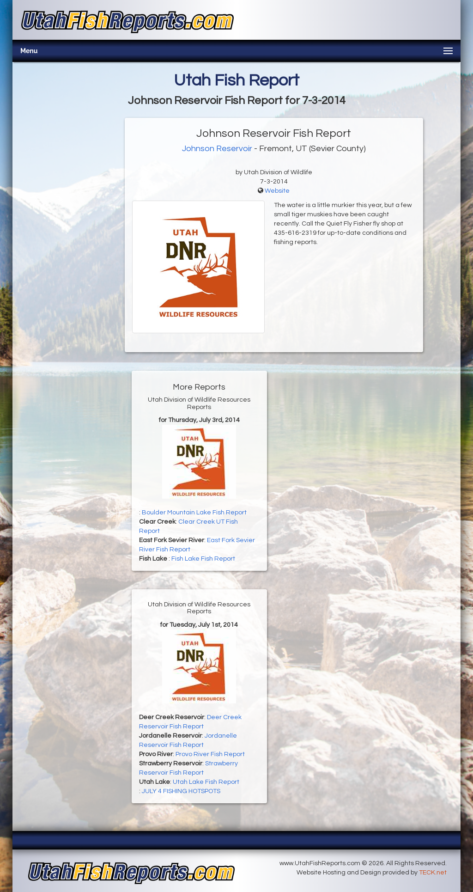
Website (277, 191)
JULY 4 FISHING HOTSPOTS (181, 791)
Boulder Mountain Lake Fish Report (194, 512)
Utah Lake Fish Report (206, 782)
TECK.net (433, 872)
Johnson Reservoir (217, 148)
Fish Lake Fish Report (203, 559)
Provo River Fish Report (210, 754)
